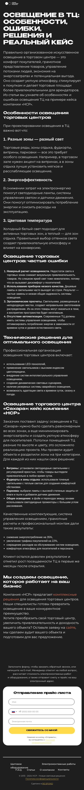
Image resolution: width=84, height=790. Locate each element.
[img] (78, 3)
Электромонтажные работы (59, 764)
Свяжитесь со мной (41, 730)
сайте (70, 627)
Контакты (63, 769)
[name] (41, 702)
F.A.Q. (18, 769)
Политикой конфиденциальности (43, 741)
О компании (47, 769)
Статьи (31, 769)
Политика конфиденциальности (42, 778)
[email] (41, 721)
